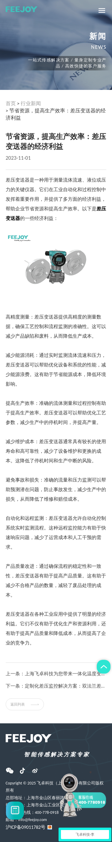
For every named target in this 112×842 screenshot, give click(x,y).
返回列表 (24, 708)
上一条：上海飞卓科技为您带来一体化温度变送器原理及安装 (56, 677)
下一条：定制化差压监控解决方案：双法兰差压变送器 (56, 689)
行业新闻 (31, 103)
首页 (11, 103)
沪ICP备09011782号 (26, 827)
